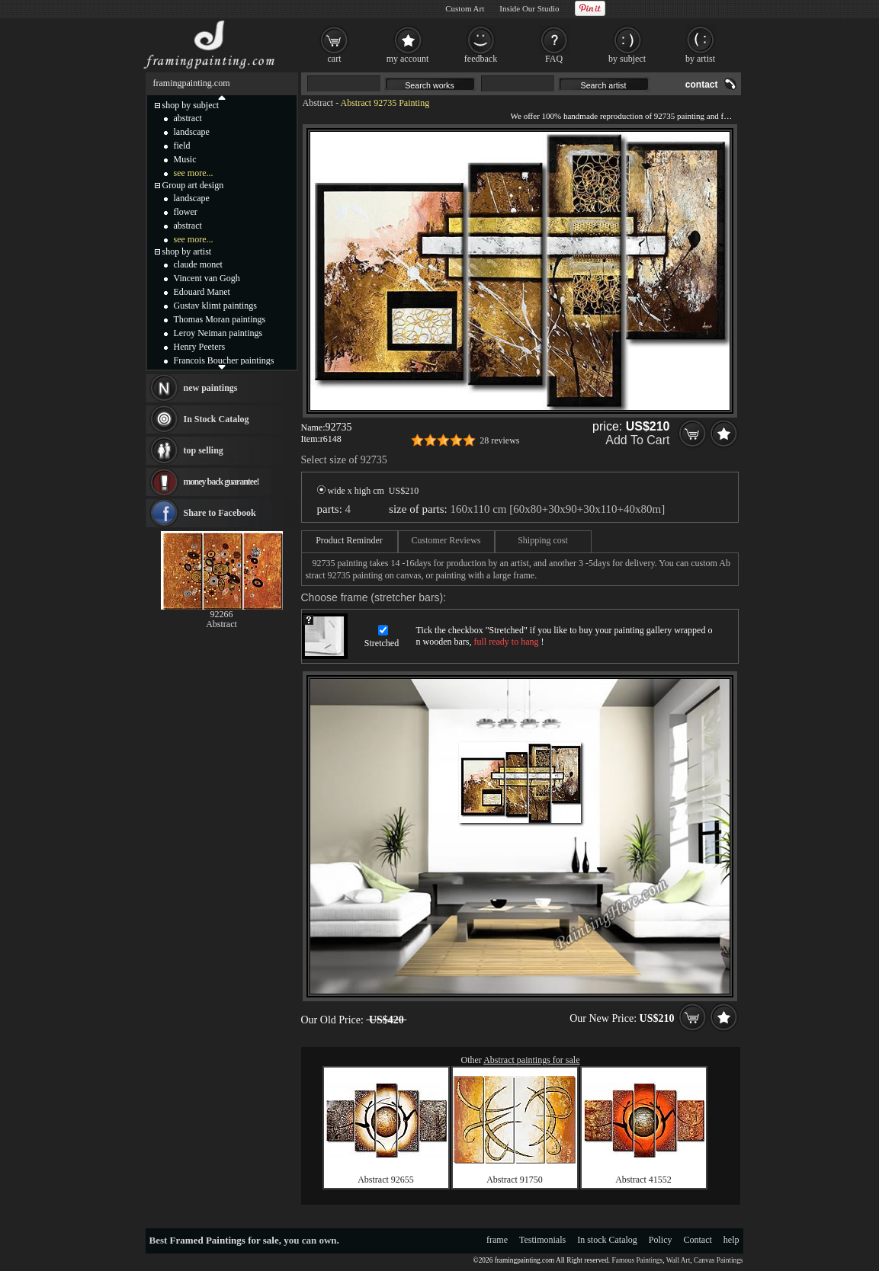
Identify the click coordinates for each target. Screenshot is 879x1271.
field (182, 145)
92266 (221, 614)
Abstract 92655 (386, 1179)
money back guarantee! (221, 481)
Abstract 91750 (514, 1179)
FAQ (554, 58)
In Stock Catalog (216, 419)
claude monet (198, 264)
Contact (698, 1239)
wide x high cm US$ (368, 490)
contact (701, 84)
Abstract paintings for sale (531, 1060)
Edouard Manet (202, 292)
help (731, 1239)
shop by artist (187, 251)
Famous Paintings (637, 1260)
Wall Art (678, 1260)
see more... (193, 173)
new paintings (211, 388)
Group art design (193, 185)
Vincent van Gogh (207, 278)
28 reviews (499, 440)
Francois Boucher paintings (224, 360)
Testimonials (542, 1239)
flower (185, 211)
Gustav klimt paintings (215, 305)
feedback (480, 58)
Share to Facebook (220, 512)
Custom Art (464, 8)
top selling (203, 450)
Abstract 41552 (643, 1179)
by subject (627, 58)
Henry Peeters (200, 346)
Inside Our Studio (529, 8)
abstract (188, 118)
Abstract (318, 103)
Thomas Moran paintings (220, 319)
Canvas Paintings (718, 1260)
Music (185, 159)
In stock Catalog (607, 1239)
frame (497, 1239)
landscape (192, 131)
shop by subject (191, 105)
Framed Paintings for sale (224, 1240)
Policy (660, 1239)
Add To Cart (637, 440)
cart (335, 58)
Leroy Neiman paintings (218, 333)
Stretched (381, 643)
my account (408, 58)
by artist (700, 58)
